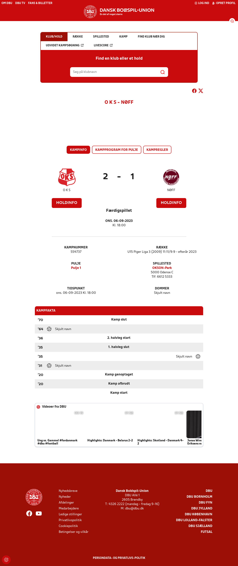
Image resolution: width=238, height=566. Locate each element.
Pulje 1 (76, 268)
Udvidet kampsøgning (64, 45)
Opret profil (223, 3)
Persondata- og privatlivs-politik (119, 558)
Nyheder (65, 496)
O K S (66, 190)
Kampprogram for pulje (116, 150)
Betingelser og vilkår (73, 532)
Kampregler (157, 150)
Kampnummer (76, 247)
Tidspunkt (76, 288)
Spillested (162, 263)
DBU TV (20, 3)
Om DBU (6, 3)
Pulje (76, 263)
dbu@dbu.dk (134, 508)
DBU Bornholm (199, 496)
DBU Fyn (205, 502)
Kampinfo (78, 150)
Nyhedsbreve (68, 491)
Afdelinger (66, 502)
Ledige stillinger (70, 514)
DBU (209, 491)
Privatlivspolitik (70, 520)
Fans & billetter (40, 3)
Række (162, 247)
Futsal (206, 532)
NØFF (171, 190)
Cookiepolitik (68, 526)
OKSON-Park (162, 268)
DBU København (198, 514)
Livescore (103, 45)
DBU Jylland (201, 508)
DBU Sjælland (200, 526)
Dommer (162, 288)
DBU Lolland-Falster (194, 520)
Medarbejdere (69, 508)
